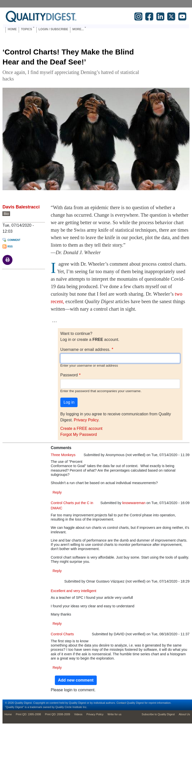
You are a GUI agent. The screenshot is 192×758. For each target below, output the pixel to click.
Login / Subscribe (53, 29)
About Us (184, 714)
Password (69, 375)
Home (12, 29)
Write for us (114, 714)
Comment (13, 240)
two (178, 294)
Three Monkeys (63, 455)
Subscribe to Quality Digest (158, 714)
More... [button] (78, 29)
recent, (57, 301)
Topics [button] (26, 29)
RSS (10, 246)
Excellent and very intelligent (73, 591)
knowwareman (133, 503)
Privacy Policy (86, 420)
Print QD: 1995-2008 (28, 714)
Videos (78, 714)
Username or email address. (85, 349)
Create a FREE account (81, 428)
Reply (57, 492)
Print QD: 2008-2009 (57, 714)
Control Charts (62, 634)
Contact (121, 702)
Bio (6, 214)
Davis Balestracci (21, 206)
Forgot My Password (78, 434)
